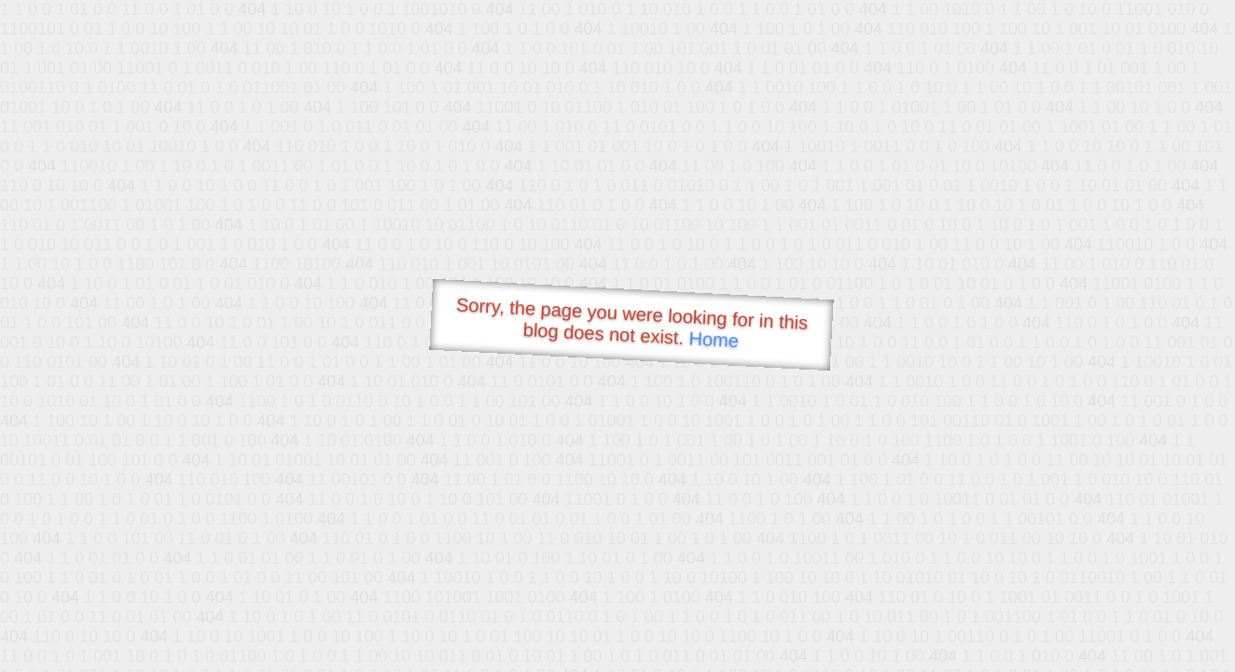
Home (713, 339)
